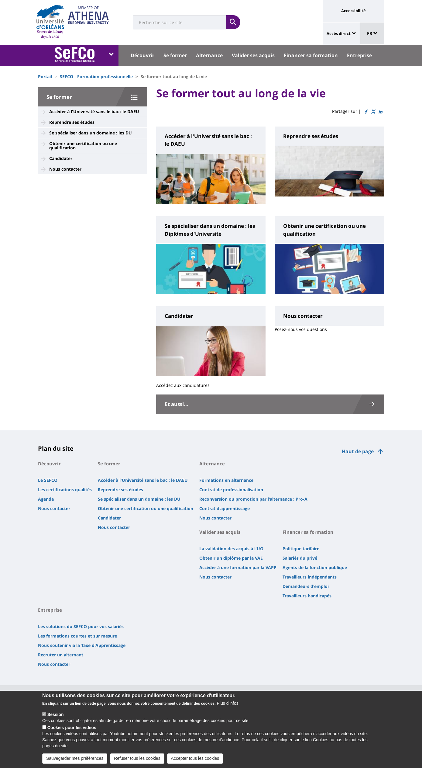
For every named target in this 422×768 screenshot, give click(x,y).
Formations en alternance (226, 480)
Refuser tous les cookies (137, 761)
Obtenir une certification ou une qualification (83, 146)
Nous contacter (65, 169)
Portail (45, 76)
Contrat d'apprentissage (224, 508)
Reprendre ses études (71, 122)
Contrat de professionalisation (231, 489)
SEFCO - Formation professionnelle (96, 76)
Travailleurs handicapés (307, 596)
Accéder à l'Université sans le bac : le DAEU (94, 111)
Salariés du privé (300, 558)
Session (55, 717)
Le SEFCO (47, 480)
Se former (175, 55)
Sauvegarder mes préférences (74, 761)
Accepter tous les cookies (195, 761)
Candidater (60, 158)
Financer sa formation (311, 55)
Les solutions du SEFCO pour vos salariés (81, 626)
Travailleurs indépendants (310, 577)
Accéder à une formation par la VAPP (237, 567)
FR (372, 33)
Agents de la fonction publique (315, 567)
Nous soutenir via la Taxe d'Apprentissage (81, 645)
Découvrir (142, 55)
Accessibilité (353, 10)
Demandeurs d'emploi (306, 586)
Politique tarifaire (301, 548)
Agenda (46, 499)
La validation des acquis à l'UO (231, 548)
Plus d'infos (227, 706)
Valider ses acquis (253, 55)
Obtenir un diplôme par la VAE (231, 558)
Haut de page (358, 451)
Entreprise (359, 55)
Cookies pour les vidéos (71, 730)
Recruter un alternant (60, 655)
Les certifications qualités (65, 489)
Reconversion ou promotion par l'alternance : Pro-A (253, 499)
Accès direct (339, 33)
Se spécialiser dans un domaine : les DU (90, 133)
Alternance (209, 55)
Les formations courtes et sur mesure (77, 636)
